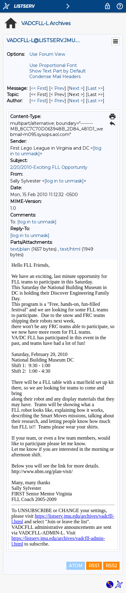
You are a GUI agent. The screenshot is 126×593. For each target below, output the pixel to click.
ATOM (75, 566)
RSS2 (111, 566)
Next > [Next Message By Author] (76, 100)
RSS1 (94, 566)
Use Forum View (47, 54)
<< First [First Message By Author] (38, 100)
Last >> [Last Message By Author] (95, 100)
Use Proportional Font (53, 65)
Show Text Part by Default (57, 71)
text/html (70, 249)
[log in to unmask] (64, 181)
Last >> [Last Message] (95, 88)
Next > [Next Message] (76, 88)
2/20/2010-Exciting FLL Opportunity (48, 167)
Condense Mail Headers (55, 76)
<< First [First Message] (38, 88)
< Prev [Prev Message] (58, 88)
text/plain (20, 249)
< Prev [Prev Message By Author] (58, 100)
